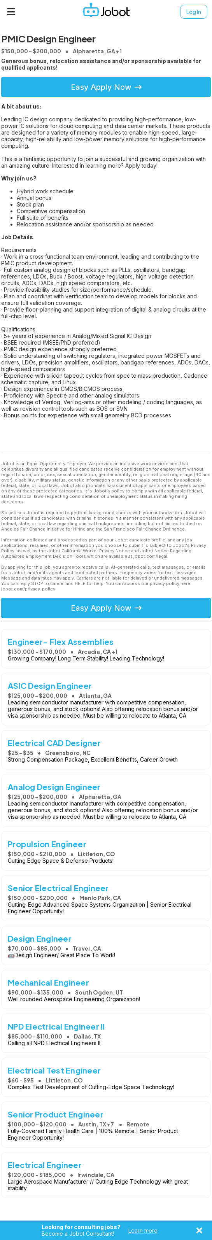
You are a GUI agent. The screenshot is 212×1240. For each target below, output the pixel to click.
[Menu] (11, 11)
